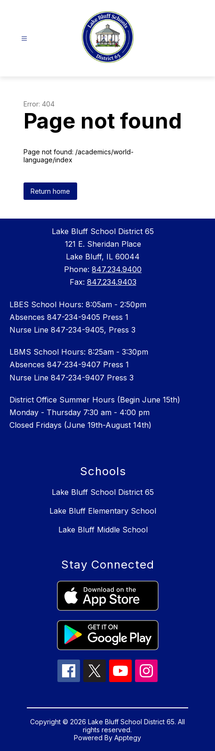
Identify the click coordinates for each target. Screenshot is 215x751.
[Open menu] (24, 38)
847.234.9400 (117, 269)
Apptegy (127, 738)
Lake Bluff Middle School (103, 529)
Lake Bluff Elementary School (102, 511)
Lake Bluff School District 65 (103, 492)
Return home (50, 191)
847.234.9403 (111, 282)
